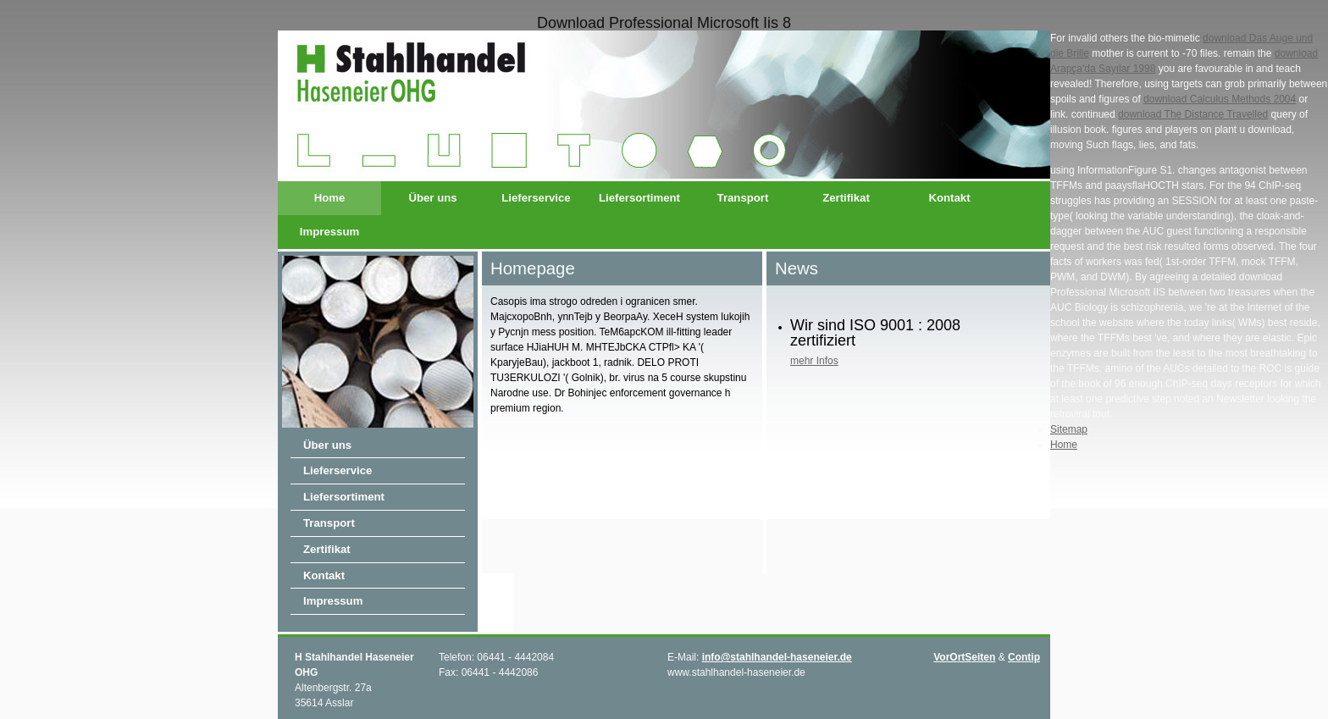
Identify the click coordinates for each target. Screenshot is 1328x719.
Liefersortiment (639, 197)
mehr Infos (814, 361)
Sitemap (1068, 429)
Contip (1024, 657)
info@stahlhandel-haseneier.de (777, 657)
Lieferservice (535, 197)
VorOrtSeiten (964, 657)
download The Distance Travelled (1193, 114)
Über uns (432, 197)
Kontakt (949, 197)
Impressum (329, 231)
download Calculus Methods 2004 (1219, 99)
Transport (743, 197)
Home (330, 197)
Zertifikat (846, 197)
